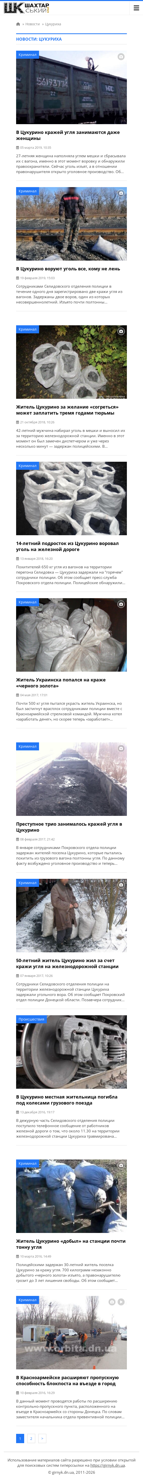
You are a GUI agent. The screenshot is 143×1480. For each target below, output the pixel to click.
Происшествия (31, 1019)
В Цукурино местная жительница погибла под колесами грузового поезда (67, 1100)
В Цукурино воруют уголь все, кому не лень (68, 269)
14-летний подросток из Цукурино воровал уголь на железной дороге (67, 546)
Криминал (28, 54)
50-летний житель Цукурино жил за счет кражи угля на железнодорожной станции (67, 963)
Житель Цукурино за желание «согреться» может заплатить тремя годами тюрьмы (67, 410)
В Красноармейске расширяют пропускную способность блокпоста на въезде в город (67, 1380)
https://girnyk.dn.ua (107, 1465)
